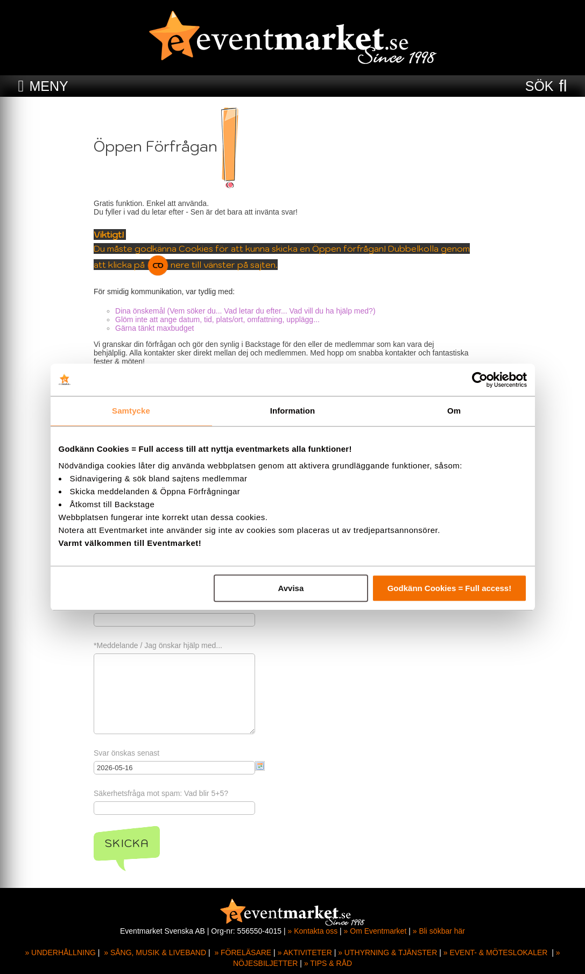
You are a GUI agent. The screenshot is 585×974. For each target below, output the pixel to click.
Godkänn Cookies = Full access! (449, 588)
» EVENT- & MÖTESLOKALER (495, 952)
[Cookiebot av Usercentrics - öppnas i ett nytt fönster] (480, 380)
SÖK (539, 86)
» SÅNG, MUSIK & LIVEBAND (155, 952)
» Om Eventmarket (375, 931)
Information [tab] (292, 410)
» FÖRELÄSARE (242, 952)
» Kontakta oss (313, 931)
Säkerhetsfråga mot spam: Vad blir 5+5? (166, 793)
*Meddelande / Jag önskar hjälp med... (163, 645)
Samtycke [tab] (131, 410)
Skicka (132, 843)
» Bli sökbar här (439, 931)
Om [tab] (454, 410)
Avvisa (291, 588)
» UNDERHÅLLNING (60, 952)
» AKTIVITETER (305, 952)
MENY (48, 86)
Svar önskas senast (132, 753)
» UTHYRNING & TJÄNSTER (387, 952)
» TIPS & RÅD (328, 963)
